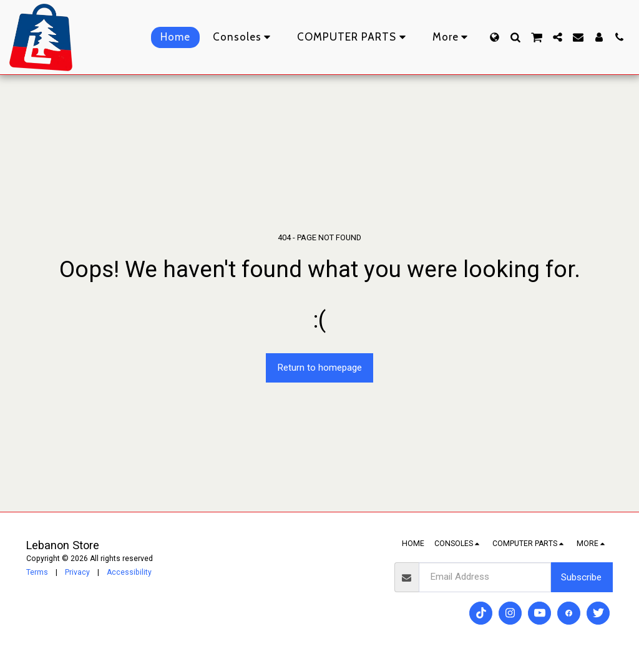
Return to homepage (319, 367)
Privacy (77, 572)
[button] (515, 37)
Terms (37, 572)
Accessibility (129, 572)
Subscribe (581, 577)
